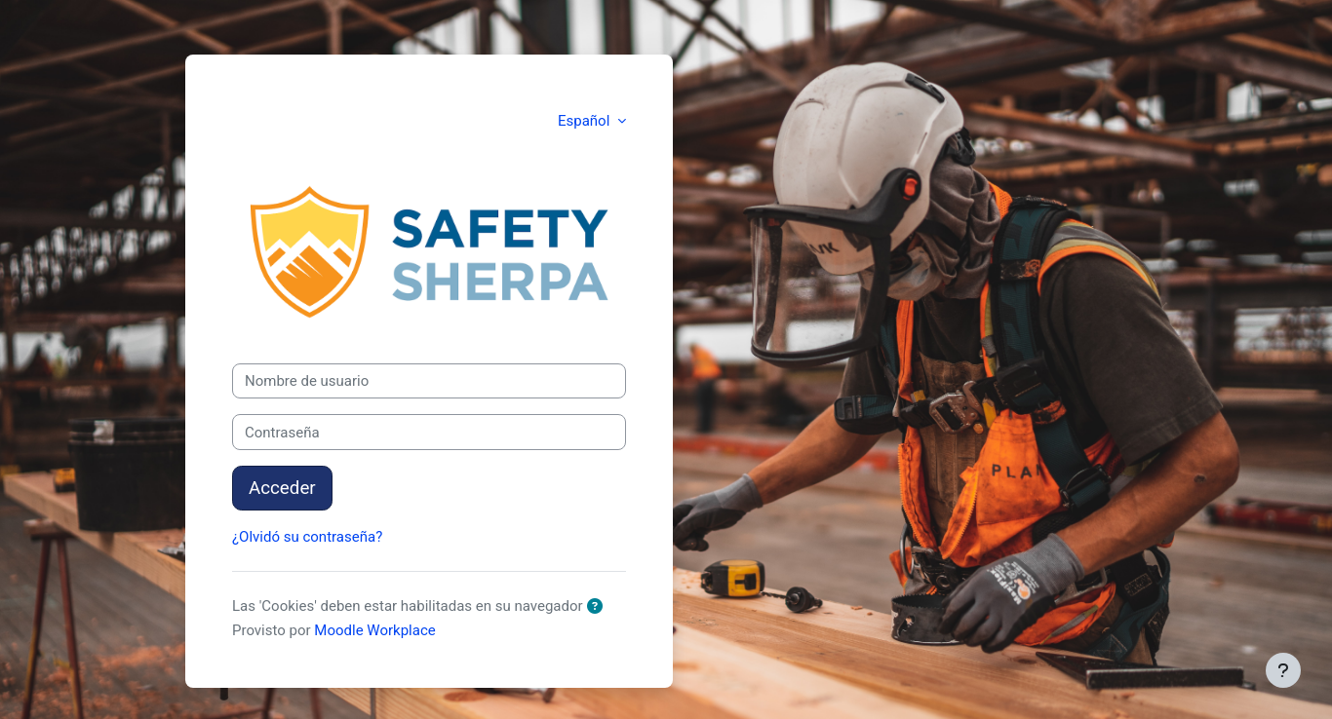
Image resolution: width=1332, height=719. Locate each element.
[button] (598, 607)
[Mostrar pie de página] (1283, 670)
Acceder (282, 488)
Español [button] (585, 121)
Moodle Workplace (374, 630)
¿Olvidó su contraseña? (307, 537)
